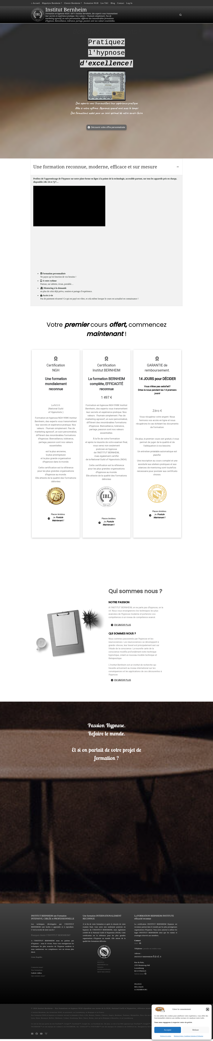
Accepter (167, 1030)
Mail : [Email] (137, 945)
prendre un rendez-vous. (152, 950)
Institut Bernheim (45, 1010)
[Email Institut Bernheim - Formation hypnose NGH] (32, 1035)
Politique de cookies (165, 1036)
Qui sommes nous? (38, 978)
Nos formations (37, 972)
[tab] (106, 167)
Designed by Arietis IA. (146, 1028)
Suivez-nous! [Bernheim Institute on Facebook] (140, 976)
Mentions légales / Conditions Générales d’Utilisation (188, 1036)
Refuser (195, 1030)
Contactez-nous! (37, 969)
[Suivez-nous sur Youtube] (41, 1035)
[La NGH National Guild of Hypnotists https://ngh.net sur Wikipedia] (46, 1035)
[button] (207, 1009)
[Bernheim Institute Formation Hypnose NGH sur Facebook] (37, 1035)
